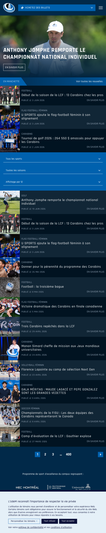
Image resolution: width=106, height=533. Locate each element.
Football (26, 90)
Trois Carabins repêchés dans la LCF (48, 326)
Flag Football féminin (34, 110)
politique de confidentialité (30, 527)
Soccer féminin (30, 408)
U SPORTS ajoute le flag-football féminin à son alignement (55, 116)
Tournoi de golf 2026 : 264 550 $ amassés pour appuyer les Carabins (62, 140)
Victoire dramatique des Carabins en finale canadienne (61, 306)
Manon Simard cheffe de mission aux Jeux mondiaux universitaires (60, 347)
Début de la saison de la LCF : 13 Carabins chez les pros (62, 95)
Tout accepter (68, 520)
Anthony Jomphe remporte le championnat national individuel (50, 53)
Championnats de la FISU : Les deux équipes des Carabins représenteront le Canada (57, 414)
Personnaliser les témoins (24, 521)
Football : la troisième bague (42, 287)
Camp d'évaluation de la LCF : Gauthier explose (56, 436)
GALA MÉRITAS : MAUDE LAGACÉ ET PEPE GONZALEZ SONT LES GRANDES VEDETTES (59, 391)
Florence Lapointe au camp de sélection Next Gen (58, 369)
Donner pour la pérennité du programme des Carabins (61, 267)
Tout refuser (49, 520)
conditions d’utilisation (61, 527)
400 (68, 454)
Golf (24, 195)
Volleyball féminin (32, 365)
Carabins (27, 134)
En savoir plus (95, 100)
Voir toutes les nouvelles (89, 81)
